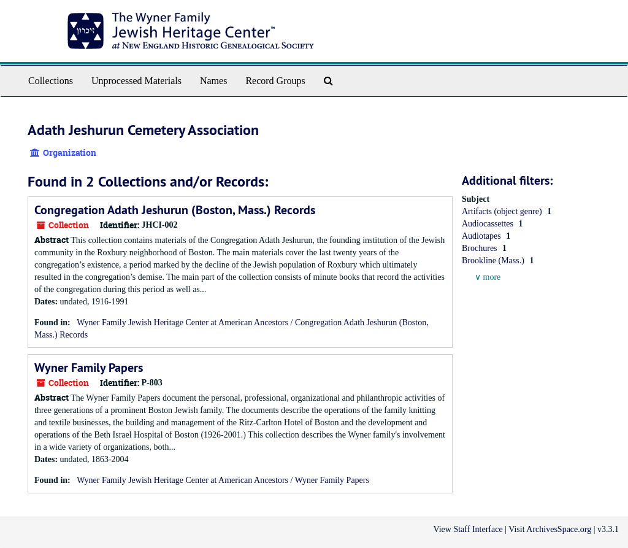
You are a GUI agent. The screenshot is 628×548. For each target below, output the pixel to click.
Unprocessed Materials (136, 80)
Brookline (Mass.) (494, 260)
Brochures (480, 248)
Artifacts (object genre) (503, 211)
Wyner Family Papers (88, 368)
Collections (50, 80)
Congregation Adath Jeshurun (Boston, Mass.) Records (174, 210)
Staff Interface (477, 529)
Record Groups (275, 80)
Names (213, 80)
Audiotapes (482, 236)
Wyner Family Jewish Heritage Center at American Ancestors (182, 322)
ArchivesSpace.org (558, 529)
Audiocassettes (488, 223)
